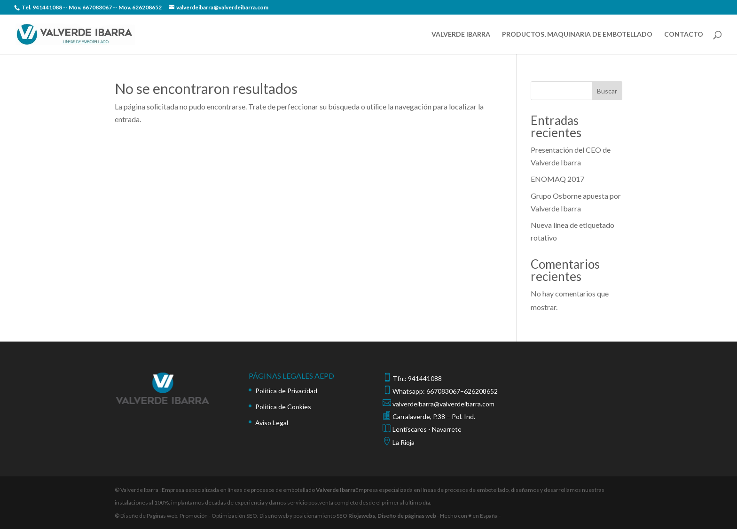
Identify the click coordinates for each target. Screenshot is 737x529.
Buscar (607, 91)
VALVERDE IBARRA (460, 34)
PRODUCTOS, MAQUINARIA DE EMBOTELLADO (577, 34)
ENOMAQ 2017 (557, 178)
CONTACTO (683, 34)
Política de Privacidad (286, 391)
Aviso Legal (271, 423)
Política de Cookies (283, 407)
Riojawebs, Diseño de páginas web (391, 515)
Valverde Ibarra (335, 489)
